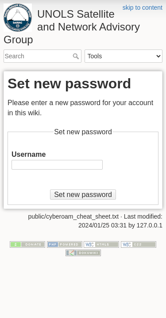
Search (77, 56)
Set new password (83, 194)
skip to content (142, 7)
